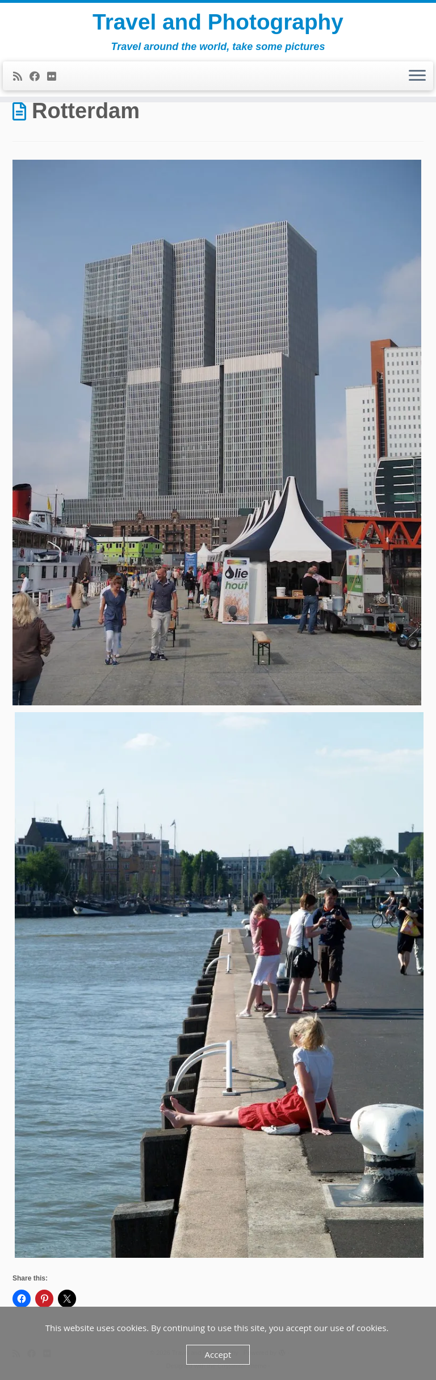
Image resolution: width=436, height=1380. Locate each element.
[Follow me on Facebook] (38, 78)
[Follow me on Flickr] (55, 78)
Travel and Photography (218, 22)
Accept (218, 1354)
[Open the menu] (417, 77)
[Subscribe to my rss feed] (21, 78)
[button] (216, 432)
